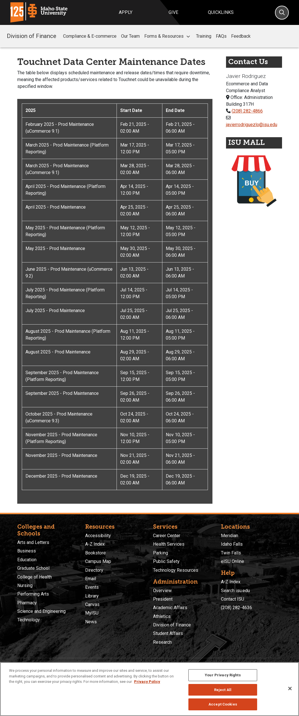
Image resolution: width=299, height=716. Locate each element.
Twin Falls (231, 553)
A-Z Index (95, 544)
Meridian (229, 535)
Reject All (222, 690)
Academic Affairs (170, 607)
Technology (28, 619)
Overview (162, 590)
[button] (188, 36)
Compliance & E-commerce (90, 36)
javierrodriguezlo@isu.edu (251, 124)
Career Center (166, 535)
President (163, 599)
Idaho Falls (232, 544)
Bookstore (95, 553)
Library (92, 596)
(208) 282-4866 (247, 111)
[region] (149, 689)
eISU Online (232, 561)
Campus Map (98, 561)
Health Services (168, 544)
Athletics (162, 616)
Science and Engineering (41, 611)
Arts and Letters (33, 542)
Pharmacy (27, 602)
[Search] (282, 12)
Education (26, 559)
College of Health (34, 577)
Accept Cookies (222, 704)
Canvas (92, 604)
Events (92, 587)
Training (203, 36)
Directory (94, 570)
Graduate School (33, 568)
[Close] (290, 688)
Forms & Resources (168, 36)
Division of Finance (31, 36)
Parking (160, 553)
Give (173, 12)
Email (90, 578)
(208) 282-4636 (236, 607)
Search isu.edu (235, 590)
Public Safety (166, 561)
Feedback (241, 36)
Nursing (25, 585)
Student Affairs (168, 633)
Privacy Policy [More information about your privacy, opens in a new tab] (147, 681)
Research (162, 642)
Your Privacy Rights (222, 675)
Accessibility (98, 535)
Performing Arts (33, 594)
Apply (125, 12)
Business (26, 551)
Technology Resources (175, 570)
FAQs (221, 36)
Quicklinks (221, 12)
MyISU (91, 613)
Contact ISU (232, 599)
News (91, 621)
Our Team (130, 36)
